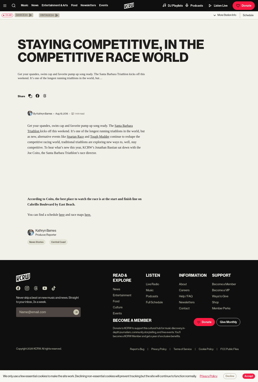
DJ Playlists (172, 5)
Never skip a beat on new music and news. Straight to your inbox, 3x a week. (47, 300)
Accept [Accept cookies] (248, 376)
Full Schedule (154, 302)
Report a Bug (137, 349)
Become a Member (224, 284)
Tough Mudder (99, 136)
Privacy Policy (157, 349)
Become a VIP (221, 290)
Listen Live (218, 6)
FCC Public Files (228, 349)
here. (88, 214)
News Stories (36, 242)
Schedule (248, 15)
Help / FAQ (186, 296)
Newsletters (88, 5)
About (183, 284)
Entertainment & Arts (55, 5)
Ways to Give (220, 296)
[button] (24, 15)
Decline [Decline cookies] (230, 376)
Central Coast (58, 242)
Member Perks (221, 308)
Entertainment (122, 295)
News (34, 5)
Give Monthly (228, 322)
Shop (215, 302)
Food (74, 5)
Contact (184, 308)
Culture (118, 307)
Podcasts (194, 5)
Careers (184, 290)
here (62, 214)
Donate (243, 6)
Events (103, 5)
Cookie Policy (204, 349)
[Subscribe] (76, 312)
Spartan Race (75, 136)
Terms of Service (181, 349)
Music (24, 5)
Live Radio (152, 284)
